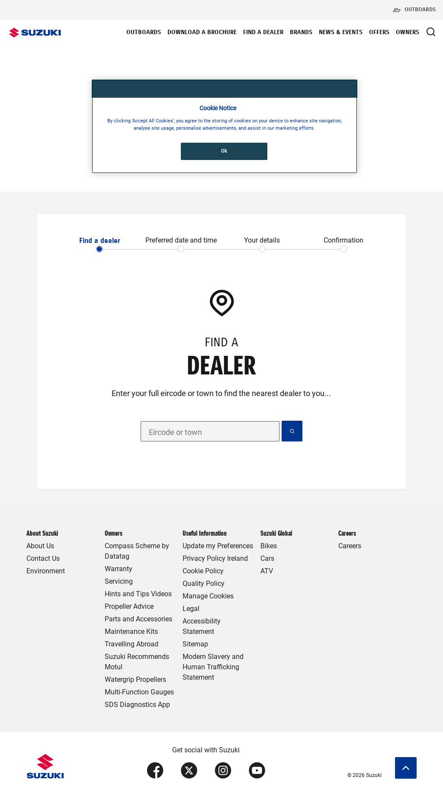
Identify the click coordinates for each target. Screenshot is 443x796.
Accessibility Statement (202, 626)
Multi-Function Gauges (139, 692)
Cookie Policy (203, 571)
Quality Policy (204, 583)
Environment (45, 571)
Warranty (118, 569)
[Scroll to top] (406, 768)
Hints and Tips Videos (138, 594)
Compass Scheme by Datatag (137, 551)
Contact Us (43, 558)
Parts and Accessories (138, 619)
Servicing (119, 581)
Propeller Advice (129, 606)
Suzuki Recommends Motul (137, 661)
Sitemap (195, 644)
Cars (267, 558)
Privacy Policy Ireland (215, 558)
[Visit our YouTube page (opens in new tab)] (257, 770)
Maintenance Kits (131, 631)
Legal (191, 608)
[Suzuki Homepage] (35, 32)
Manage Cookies (208, 596)
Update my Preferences (218, 546)
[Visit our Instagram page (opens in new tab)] (223, 770)
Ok (224, 151)
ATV (266, 571)
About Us (40, 546)
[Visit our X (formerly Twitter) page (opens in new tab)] (189, 770)
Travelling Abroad (131, 644)
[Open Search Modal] (431, 31)
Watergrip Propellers (135, 679)
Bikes (268, 546)
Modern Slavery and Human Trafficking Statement (213, 666)
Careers (349, 546)
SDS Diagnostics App (137, 704)
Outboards (414, 10)
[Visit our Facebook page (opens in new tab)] (155, 770)
